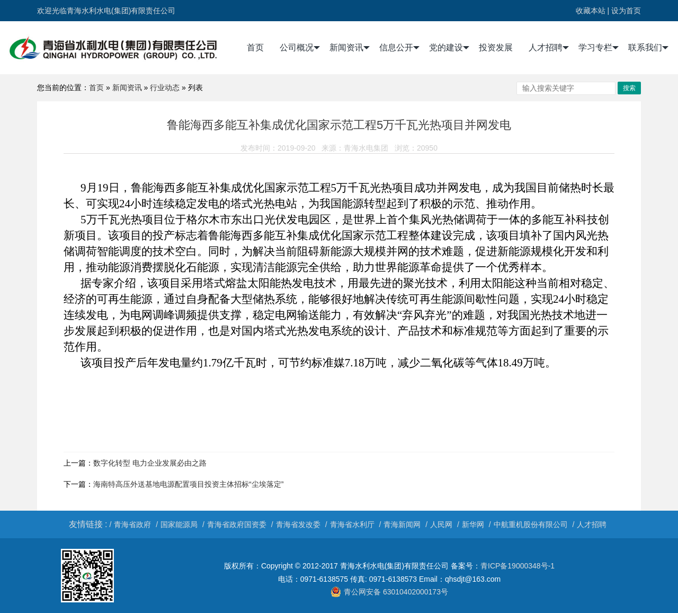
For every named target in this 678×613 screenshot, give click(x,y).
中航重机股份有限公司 (531, 524)
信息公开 (399, 47)
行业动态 (165, 87)
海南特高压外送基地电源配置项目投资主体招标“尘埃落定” (188, 484)
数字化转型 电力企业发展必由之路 (150, 463)
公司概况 (300, 47)
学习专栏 (598, 47)
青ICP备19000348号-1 (517, 566)
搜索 (629, 88)
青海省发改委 (298, 524)
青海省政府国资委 (236, 524)
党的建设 (449, 47)
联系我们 (648, 47)
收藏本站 (590, 10)
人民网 (441, 524)
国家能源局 (179, 524)
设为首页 (626, 10)
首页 (255, 47)
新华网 (473, 524)
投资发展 (496, 47)
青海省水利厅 (352, 524)
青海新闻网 (402, 524)
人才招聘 (549, 47)
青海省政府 (132, 524)
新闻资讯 (349, 47)
